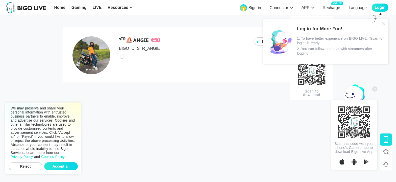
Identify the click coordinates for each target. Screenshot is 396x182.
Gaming (79, 7)
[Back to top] (386, 164)
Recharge (331, 7)
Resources (118, 7)
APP (305, 8)
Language (358, 8)
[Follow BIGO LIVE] (386, 152)
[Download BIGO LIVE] (386, 139)
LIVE (97, 7)
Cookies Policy (53, 157)
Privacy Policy (22, 157)
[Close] (383, 23)
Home (59, 7)
